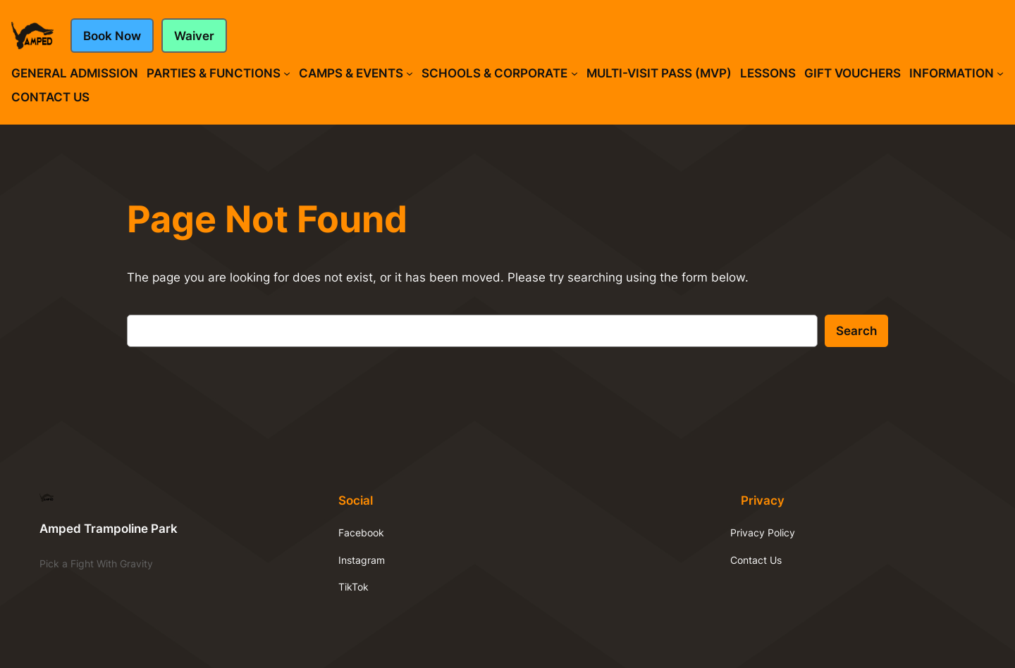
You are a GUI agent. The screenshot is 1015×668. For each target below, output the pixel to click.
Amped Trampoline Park (108, 529)
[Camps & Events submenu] (409, 73)
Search (856, 331)
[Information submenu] (1000, 73)
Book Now (112, 36)
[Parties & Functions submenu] (286, 73)
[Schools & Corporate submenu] (574, 73)
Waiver (194, 36)
